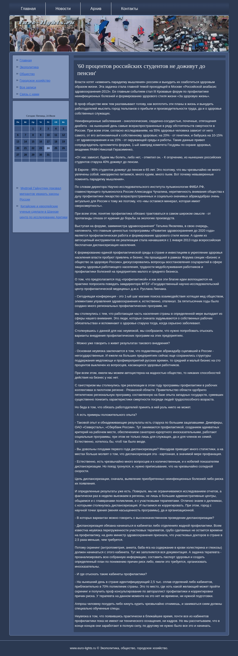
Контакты (129, 9)
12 (63, 135)
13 (18, 141)
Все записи (28, 87)
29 (33, 154)
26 (63, 148)
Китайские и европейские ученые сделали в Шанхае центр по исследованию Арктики (44, 211)
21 (25, 148)
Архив (95, 9)
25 (55, 148)
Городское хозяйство (35, 80)
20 (18, 148)
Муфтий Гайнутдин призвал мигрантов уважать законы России (40, 193)
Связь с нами (29, 94)
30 (40, 154)
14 (25, 141)
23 (40, 148)
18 (55, 141)
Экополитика (29, 67)
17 (48, 141)
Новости (63, 9)
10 (48, 135)
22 (33, 148)
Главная (28, 9)
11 (55, 135)
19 (63, 141)
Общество (27, 74)
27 (18, 154)
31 (48, 154)
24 (48, 148)
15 (33, 141)
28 (25, 154)
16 (40, 141)
